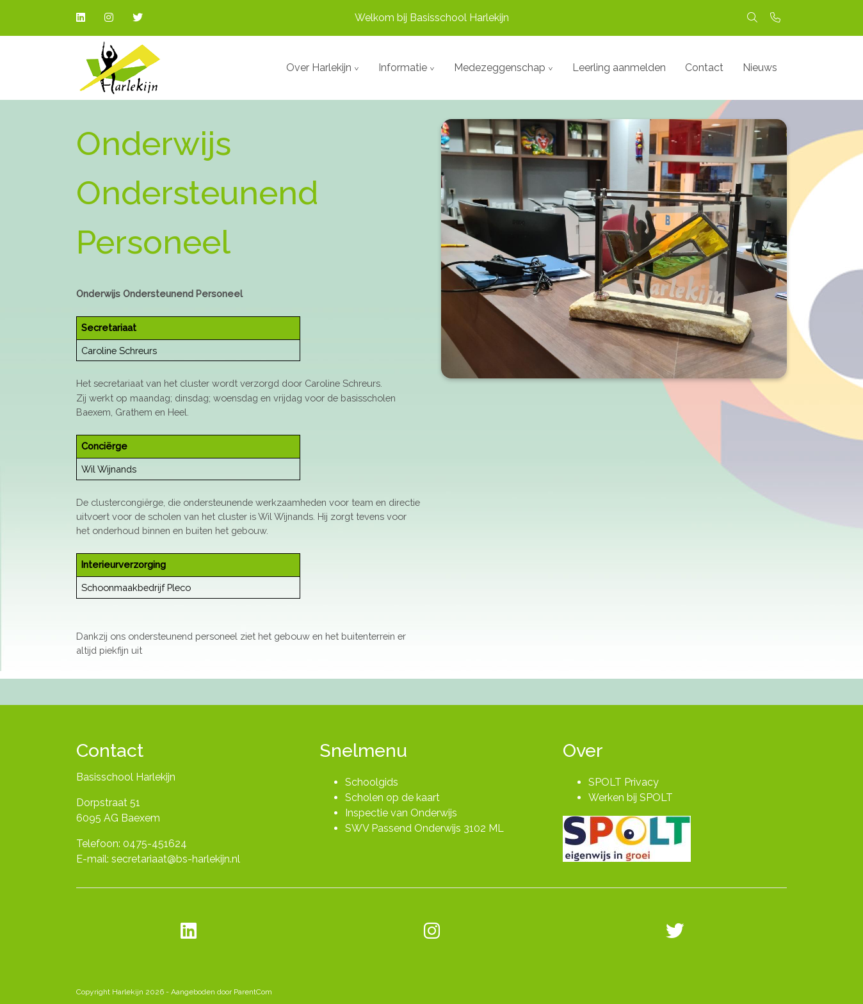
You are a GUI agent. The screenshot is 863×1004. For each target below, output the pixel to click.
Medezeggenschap (499, 67)
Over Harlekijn (318, 67)
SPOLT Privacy (623, 782)
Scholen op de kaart (392, 797)
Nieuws (760, 67)
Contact (704, 67)
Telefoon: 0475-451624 (131, 844)
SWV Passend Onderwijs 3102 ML (424, 828)
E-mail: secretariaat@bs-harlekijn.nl (158, 859)
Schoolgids (371, 782)
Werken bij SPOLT (630, 797)
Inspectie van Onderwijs (401, 813)
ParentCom (253, 991)
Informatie (402, 67)
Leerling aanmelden (619, 67)
